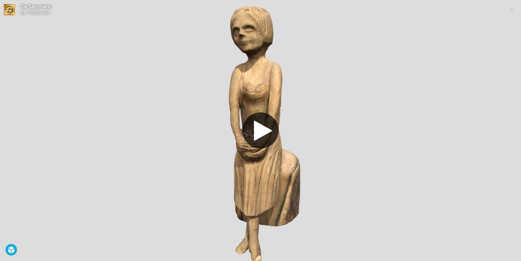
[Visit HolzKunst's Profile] (9, 9)
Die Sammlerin (36, 6)
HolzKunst (38, 12)
